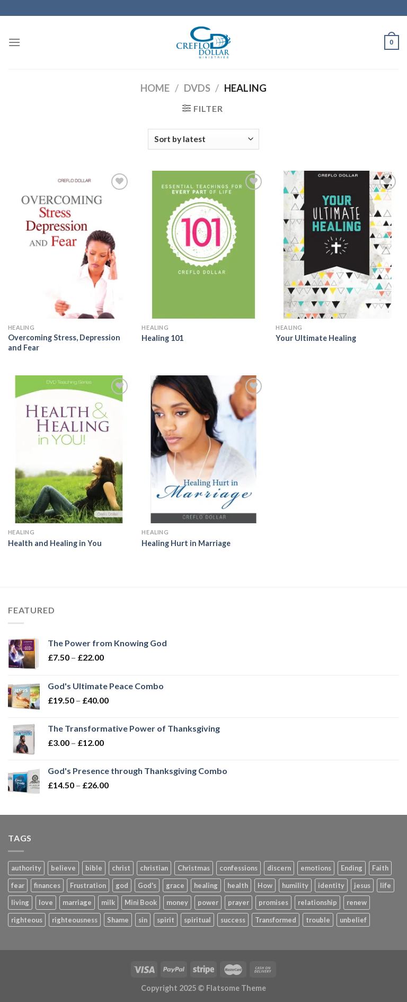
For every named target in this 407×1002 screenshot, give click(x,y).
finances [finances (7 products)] (47, 885)
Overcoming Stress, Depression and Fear (64, 342)
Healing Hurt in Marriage (186, 543)
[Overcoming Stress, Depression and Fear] (69, 245)
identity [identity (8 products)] (331, 885)
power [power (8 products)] (208, 902)
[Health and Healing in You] (69, 449)
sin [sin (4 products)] (142, 920)
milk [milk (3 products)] (108, 902)
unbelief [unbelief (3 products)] (353, 920)
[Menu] (14, 42)
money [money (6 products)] (177, 902)
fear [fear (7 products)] (17, 885)
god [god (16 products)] (122, 885)
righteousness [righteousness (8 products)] (75, 920)
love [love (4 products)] (46, 902)
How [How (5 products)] (265, 885)
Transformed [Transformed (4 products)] (275, 920)
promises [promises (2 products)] (273, 902)
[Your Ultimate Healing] (337, 245)
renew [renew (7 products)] (357, 902)
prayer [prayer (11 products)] (238, 902)
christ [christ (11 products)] (121, 868)
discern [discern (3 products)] (279, 868)
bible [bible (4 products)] (93, 868)
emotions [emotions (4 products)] (315, 868)
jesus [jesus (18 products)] (362, 885)
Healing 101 (162, 337)
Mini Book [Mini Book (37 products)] (141, 902)
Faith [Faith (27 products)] (380, 868)
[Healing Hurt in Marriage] (203, 449)
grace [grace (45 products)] (175, 885)
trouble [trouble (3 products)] (318, 920)
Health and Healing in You (55, 543)
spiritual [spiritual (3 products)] (197, 920)
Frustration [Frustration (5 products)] (88, 885)
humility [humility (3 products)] (295, 885)
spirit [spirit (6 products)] (165, 920)
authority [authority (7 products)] (26, 868)
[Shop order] (203, 139)
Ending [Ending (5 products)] (351, 868)
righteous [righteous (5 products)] (26, 920)
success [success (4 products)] (232, 920)
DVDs (197, 88)
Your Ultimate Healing (316, 337)
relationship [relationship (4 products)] (317, 902)
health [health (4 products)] (237, 885)
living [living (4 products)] (20, 902)
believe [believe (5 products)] (63, 868)
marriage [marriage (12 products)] (77, 902)
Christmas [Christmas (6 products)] (194, 868)
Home (155, 88)
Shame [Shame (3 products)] (118, 920)
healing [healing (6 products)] (206, 885)
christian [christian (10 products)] (154, 868)
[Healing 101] (203, 245)
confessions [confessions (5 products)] (238, 868)
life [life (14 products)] (385, 885)
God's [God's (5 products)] (147, 885)
